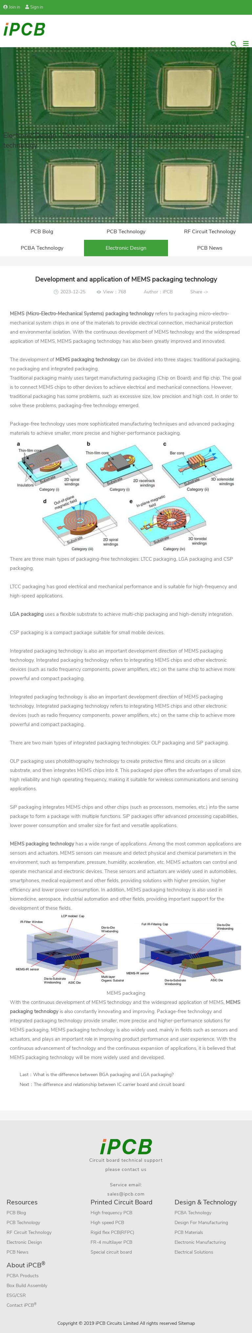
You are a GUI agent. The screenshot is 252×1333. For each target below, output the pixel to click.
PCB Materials (189, 1232)
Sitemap (186, 1323)
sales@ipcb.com (126, 1194)
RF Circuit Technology (210, 231)
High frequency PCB (111, 1213)
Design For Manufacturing (201, 1222)
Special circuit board (111, 1252)
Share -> (199, 292)
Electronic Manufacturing (200, 1242)
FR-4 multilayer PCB (111, 1242)
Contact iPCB (22, 1305)
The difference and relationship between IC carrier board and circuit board (109, 1084)
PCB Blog (16, 1213)
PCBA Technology (42, 248)
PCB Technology (126, 231)
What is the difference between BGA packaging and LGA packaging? (103, 1075)
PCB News (209, 248)
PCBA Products (23, 1276)
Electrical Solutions (194, 1252)
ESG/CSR (16, 1295)
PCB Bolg (42, 231)
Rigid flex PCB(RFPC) (112, 1232)
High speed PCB (107, 1222)
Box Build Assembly (27, 1285)
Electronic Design (126, 248)
